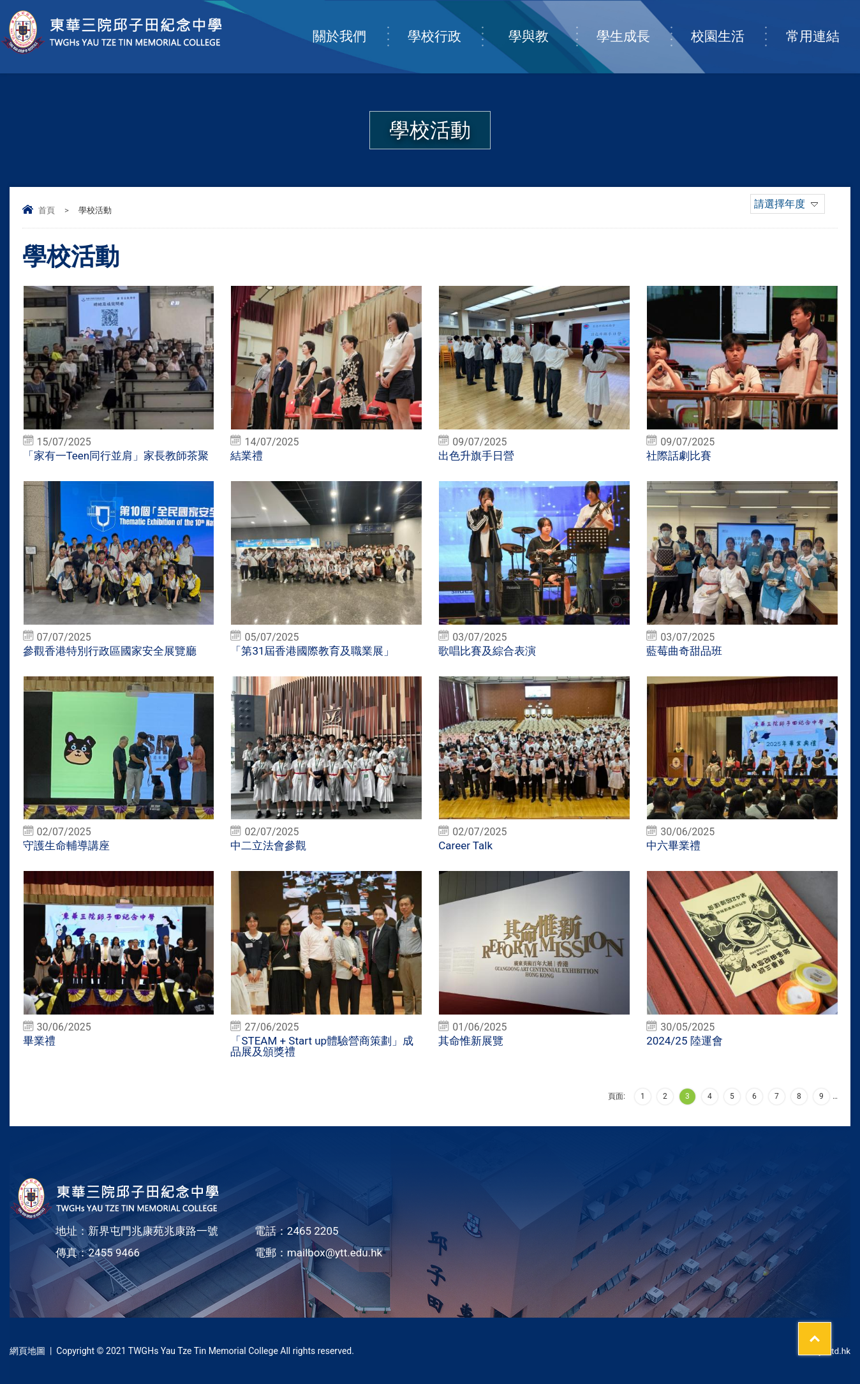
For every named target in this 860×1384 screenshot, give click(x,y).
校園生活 (728, 23)
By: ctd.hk (831, 1351)
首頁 (46, 210)
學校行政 (445, 23)
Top (827, 1327)
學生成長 (634, 23)
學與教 (542, 23)
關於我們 (350, 23)
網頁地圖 (27, 1351)
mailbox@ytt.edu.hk (334, 1252)
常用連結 (823, 23)
